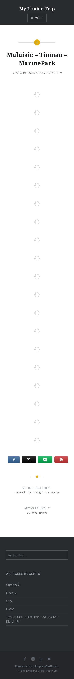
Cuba (9, 601)
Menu (39, 17)
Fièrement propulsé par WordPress (36, 666)
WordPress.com (47, 670)
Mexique (11, 593)
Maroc (10, 609)
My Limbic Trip (37, 8)
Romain (29, 73)
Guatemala (13, 585)
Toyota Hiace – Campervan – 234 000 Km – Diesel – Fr (32, 619)
